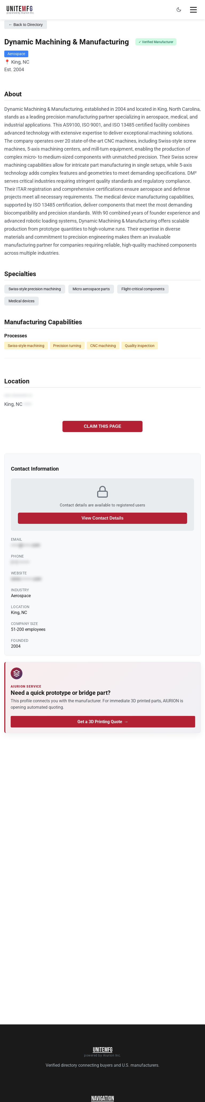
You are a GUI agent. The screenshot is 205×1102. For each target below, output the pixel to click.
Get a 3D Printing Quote (102, 721)
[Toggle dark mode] (179, 9)
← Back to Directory (26, 24)
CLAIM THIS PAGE (102, 426)
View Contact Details (102, 518)
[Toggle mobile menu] (193, 9)
